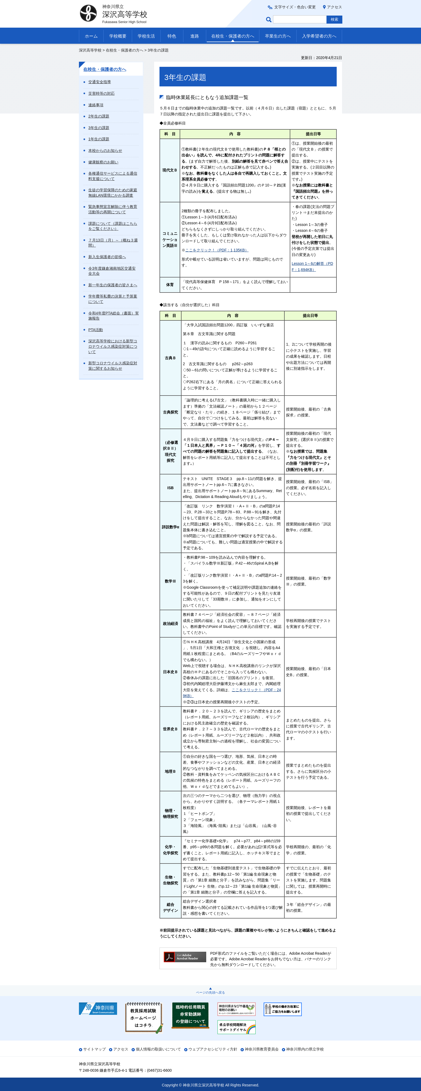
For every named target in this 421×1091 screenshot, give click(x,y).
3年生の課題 (98, 128)
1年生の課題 (98, 139)
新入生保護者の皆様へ (107, 257)
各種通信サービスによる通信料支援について (112, 176)
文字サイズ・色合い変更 (295, 7)
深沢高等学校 (90, 50)
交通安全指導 (99, 82)
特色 (172, 36)
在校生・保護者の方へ (232, 36)
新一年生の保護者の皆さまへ (112, 285)
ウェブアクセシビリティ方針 (212, 1049)
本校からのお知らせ (105, 150)
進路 (194, 36)
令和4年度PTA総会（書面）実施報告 (113, 316)
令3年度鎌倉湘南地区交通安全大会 (112, 271)
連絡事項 (95, 105)
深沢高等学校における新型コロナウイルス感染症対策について (112, 346)
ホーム (91, 36)
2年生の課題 (98, 116)
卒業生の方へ (278, 36)
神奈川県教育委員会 (262, 1049)
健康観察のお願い (103, 162)
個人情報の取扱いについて (158, 1049)
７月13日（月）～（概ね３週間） (113, 243)
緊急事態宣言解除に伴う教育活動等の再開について (112, 209)
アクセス (334, 7)
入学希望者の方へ (319, 36)
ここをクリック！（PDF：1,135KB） (217, 250)
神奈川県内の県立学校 (305, 1049)
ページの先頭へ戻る (210, 992)
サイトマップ (94, 1049)
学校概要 (117, 36)
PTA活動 (95, 330)
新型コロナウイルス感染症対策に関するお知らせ (112, 366)
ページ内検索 (269, 19)
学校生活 (146, 36)
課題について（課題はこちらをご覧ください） (112, 226)
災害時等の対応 (101, 93)
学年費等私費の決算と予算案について (112, 299)
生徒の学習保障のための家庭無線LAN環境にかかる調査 (112, 192)
